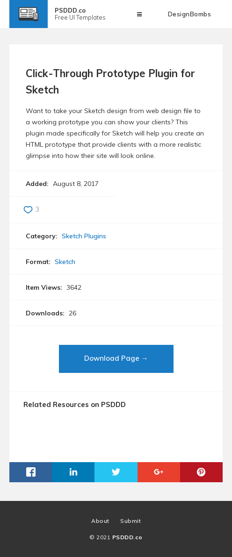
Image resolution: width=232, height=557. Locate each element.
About (100, 520)
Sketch (65, 261)
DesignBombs (189, 14)
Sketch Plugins (84, 236)
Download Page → (116, 358)
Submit (130, 520)
